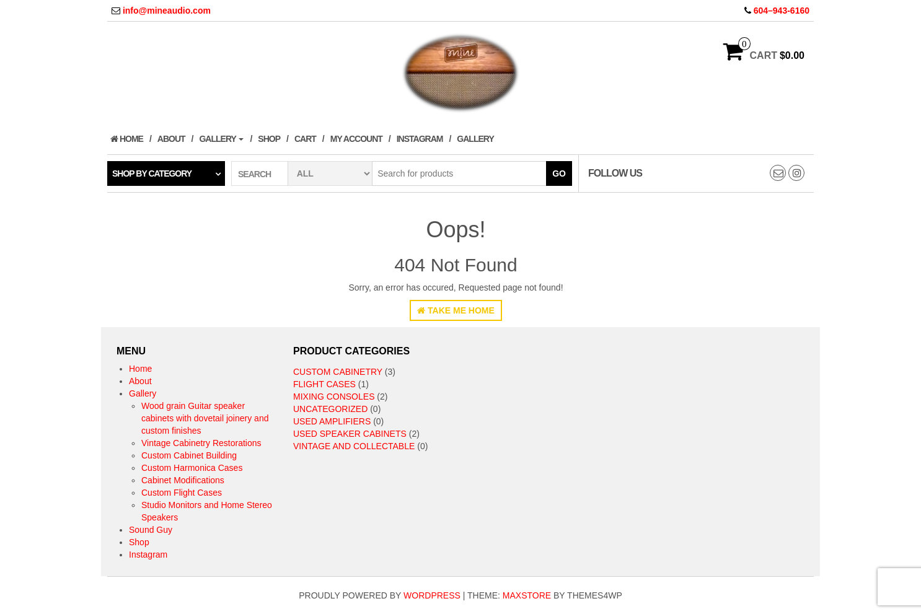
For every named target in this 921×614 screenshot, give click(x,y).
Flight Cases (324, 384)
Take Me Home (456, 310)
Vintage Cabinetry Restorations (201, 443)
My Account (356, 139)
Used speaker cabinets (350, 434)
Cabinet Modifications (182, 480)
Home (126, 139)
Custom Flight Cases (181, 493)
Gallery (221, 139)
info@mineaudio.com (167, 10)
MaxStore (527, 595)
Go (559, 173)
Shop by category (152, 173)
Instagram (420, 139)
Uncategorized (330, 409)
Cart (305, 139)
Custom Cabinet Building (189, 455)
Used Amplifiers (332, 421)
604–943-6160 (781, 10)
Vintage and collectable (354, 446)
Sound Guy (150, 530)
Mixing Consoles (333, 396)
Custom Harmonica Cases (191, 468)
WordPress (431, 595)
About (171, 139)
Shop (269, 139)
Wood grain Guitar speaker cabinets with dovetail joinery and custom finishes (204, 418)
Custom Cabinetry (337, 372)
